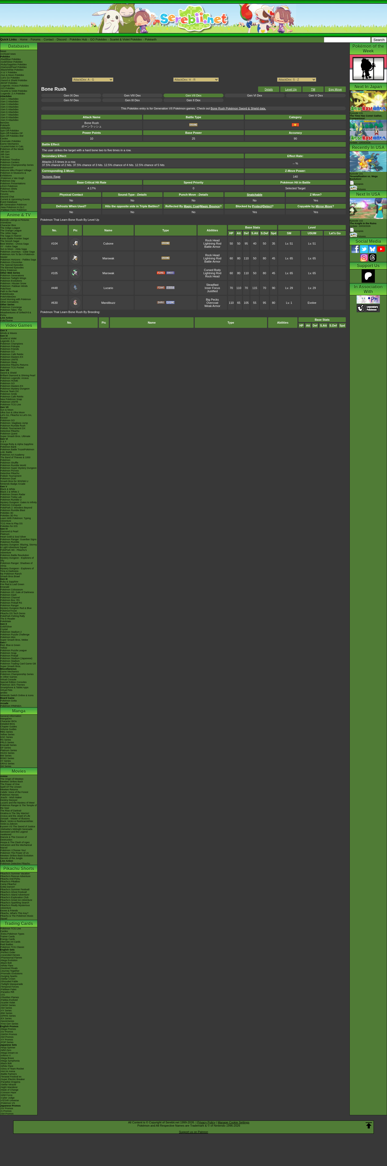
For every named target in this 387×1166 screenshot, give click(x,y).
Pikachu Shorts (18, 868)
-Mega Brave (7, 1058)
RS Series (5, 739)
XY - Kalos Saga (9, 246)
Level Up (290, 89)
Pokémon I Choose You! (13, 850)
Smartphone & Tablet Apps (14, 687)
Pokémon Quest (8, 433)
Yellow (3, 647)
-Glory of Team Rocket (12, 1068)
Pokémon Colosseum (11, 589)
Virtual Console (8, 679)
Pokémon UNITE (9, 359)
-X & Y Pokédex (8, 72)
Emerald (4, 587)
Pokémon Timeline (10, 159)
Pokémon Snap (8, 653)
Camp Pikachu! (8, 884)
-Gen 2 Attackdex (9, 101)
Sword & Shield (8, 372)
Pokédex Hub (78, 39)
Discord (62, 39)
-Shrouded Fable (9, 981)
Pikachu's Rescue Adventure (15, 876)
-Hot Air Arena (7, 1071)
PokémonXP (6, 167)
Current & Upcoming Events (15, 199)
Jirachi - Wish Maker (11, 797)
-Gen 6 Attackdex (9, 112)
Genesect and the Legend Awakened (14, 833)
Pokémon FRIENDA (10, 706)
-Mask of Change (9, 1090)
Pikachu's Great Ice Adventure (16, 900)
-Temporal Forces (9, 986)
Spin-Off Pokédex (9, 130)
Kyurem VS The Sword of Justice (17, 826)
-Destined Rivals (9, 968)
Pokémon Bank (8, 447)
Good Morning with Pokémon (15, 299)
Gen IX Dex (71, 95)
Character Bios (8, 225)
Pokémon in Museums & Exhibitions (13, 174)
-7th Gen (5, 157)
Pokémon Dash (8, 595)
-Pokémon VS (7, 1103)
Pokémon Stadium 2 (11, 632)
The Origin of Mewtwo (12, 779)
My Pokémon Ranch (11, 573)
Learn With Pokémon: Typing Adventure (15, 519)
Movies (19, 771)
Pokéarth (150, 39)
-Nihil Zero (5, 1050)
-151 (2, 994)
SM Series (5, 766)
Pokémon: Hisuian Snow (13, 283)
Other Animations (9, 302)
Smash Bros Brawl (10, 576)
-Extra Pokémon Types (12, 934)
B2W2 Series (7, 758)
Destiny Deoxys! (8, 800)
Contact (49, 39)
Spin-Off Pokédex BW (11, 136)
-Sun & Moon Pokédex (12, 75)
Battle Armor (212, 246)
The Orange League (11, 230)
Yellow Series (7, 734)
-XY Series (6, 1010)
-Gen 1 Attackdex (9, 99)
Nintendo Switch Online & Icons (17, 695)
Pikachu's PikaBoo (10, 881)
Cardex (4, 138)
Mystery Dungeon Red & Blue (16, 608)
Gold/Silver (6, 626)
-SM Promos (6, 1037)
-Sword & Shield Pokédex (13, 80)
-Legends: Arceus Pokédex (14, 85)
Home (23, 39)
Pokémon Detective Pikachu (15, 863)
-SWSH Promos (8, 1034)
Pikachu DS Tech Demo (12, 613)
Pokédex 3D (6, 513)
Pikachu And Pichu (10, 879)
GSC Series (6, 737)
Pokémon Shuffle (9, 462)
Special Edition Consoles (13, 682)
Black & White (7, 489)
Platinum (5, 534)
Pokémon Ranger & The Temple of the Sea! (18, 806)
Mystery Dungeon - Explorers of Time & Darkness (17, 569)
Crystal (4, 629)
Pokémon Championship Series (17, 165)
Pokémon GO (7, 351)
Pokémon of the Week (12, 149)
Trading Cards (18, 923)
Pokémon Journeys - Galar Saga (17, 251)
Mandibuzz (108, 302)
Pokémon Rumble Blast (12, 510)
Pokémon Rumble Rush (12, 425)
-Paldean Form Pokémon (13, 210)
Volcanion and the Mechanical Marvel (16, 846)
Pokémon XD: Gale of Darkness (17, 592)
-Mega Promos (8, 1029)
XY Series (5, 761)
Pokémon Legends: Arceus (14, 378)
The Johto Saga (8, 233)
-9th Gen (5, 151)
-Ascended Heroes (10, 955)
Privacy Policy (206, 1122)
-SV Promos (6, 1031)
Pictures (358, 189)
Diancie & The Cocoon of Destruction (13, 838)
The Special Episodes (11, 265)
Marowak (108, 258)
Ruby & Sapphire (9, 581)
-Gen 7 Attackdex (9, 114)
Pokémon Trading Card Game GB (18, 663)
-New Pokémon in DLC (12, 207)
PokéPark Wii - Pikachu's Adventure (13, 551)
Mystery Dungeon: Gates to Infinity (18, 502)
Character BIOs (8, 721)
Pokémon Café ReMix (12, 354)
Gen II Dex (193, 100)
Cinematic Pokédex (10, 141)
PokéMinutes (7, 294)
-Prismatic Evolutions (11, 973)
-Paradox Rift (7, 992)
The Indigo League (10, 228)
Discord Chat (7, 196)
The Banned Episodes (12, 267)
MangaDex (6, 718)
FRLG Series (7, 742)
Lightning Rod (212, 243)
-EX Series (6, 1018)
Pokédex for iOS (9, 526)
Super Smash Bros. (10, 666)
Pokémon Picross (9, 470)
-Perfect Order (7, 952)
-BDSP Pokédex (8, 83)
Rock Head (212, 240)
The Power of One (10, 784)
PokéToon (5, 288)
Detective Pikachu (9, 431)
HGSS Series (7, 753)
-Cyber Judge (7, 1097)
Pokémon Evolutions (11, 280)
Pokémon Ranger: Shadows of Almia (16, 564)
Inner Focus (212, 288)
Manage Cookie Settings (233, 1122)
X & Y (3, 441)
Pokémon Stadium (10, 661)
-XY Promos (6, 1039)
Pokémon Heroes (9, 794)
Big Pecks (212, 299)
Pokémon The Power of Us (14, 853)
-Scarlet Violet (7, 1002)
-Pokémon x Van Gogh (12, 178)
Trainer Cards (7, 936)
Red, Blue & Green (10, 645)
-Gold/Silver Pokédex (11, 62)
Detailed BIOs (7, 724)
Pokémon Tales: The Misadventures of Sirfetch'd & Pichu (15, 312)
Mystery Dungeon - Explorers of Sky (17, 559)
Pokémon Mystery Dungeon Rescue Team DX (15, 390)
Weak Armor (212, 305)
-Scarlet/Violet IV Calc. (12, 146)
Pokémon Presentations (13, 183)
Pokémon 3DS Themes (12, 684)
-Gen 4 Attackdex (9, 106)
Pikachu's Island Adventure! (14, 894)
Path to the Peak (9, 291)
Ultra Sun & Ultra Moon (12, 412)
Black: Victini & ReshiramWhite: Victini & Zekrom (17, 822)
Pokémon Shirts (8, 188)
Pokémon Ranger (9, 605)
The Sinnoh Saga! (9, 241)
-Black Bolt (6, 963)
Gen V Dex (316, 95)
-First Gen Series (9, 1023)
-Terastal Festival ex (10, 1076)
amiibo (3, 692)
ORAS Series (7, 763)
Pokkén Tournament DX (12, 428)
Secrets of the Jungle (11, 858)
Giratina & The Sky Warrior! (14, 813)
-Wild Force (6, 1095)
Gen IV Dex (71, 100)
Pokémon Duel (8, 478)
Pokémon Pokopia (10, 346)
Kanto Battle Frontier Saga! (14, 238)
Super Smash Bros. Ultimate (15, 436)
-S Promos (6, 1111)
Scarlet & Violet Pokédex (126, 39)
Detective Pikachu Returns (14, 365)
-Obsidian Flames (9, 997)
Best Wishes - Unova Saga (14, 243)
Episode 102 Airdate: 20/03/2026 (363, 223)
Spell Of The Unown (10, 787)
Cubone (108, 243)
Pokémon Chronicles (11, 262)
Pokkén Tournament (10, 476)
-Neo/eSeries (7, 1021)
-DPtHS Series (8, 1015)
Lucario (108, 288)
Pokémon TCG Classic (12, 947)
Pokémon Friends (9, 349)
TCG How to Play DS (11, 523)
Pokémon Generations (12, 275)
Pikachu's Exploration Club (14, 897)
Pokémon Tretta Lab (11, 497)
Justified (212, 291)
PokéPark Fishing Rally (12, 616)
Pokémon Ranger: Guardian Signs (18, 539)
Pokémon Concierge (11, 307)
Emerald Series (8, 745)
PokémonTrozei (8, 610)
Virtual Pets (6, 690)
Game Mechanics (9, 144)
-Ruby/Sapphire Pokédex (13, 64)
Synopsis (356, 231)
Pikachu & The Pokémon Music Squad (16, 917)
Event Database (8, 202)
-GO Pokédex (7, 88)
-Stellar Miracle (8, 1084)
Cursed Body (212, 270)
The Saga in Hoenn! (10, 236)
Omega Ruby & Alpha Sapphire (16, 444)
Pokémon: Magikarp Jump (14, 423)
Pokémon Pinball (9, 655)
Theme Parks (7, 191)
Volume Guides (8, 729)
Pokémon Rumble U (11, 499)
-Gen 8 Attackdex (9, 117)
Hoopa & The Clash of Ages (15, 842)
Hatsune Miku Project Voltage (15, 170)
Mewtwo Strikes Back (11, 781)
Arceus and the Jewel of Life (15, 816)
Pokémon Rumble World (13, 465)
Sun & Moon (6, 409)
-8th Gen (5, 154)
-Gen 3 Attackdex (9, 104)
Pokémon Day (7, 181)
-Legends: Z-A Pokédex (12, 93)
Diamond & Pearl (9, 531)
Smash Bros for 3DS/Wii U (14, 481)
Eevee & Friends (9, 910)
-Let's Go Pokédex (10, 77)
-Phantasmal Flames (11, 957)
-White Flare (6, 965)
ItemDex (4, 122)
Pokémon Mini (7, 637)
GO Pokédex (98, 39)
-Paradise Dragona (10, 1082)
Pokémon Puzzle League (13, 650)
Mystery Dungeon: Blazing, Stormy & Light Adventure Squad (18, 546)
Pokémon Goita (8, 700)
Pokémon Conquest (10, 505)
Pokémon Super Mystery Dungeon (18, 468)
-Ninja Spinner (7, 1047)
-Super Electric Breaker (12, 1079)
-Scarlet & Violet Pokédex (13, 91)
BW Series (6, 755)
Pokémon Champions (11, 343)
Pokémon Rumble (9, 542)
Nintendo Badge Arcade (12, 484)
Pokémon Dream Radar (12, 494)
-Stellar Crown (7, 978)
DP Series (5, 747)
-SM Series (6, 1008)
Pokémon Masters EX (11, 357)
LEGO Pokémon (9, 186)
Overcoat (212, 302)
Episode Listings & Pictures (14, 220)
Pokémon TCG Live (10, 404)
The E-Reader (7, 618)
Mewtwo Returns (9, 789)
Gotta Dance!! (7, 886)
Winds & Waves (8, 333)
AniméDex (5, 222)
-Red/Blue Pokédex (10, 59)
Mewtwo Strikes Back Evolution (16, 855)
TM (313, 89)
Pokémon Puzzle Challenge (15, 634)
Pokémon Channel (10, 597)
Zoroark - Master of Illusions (15, 818)
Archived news (8, 54)
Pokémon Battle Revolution (14, 555)
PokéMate (5, 621)
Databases (18, 46)
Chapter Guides (8, 726)
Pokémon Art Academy (12, 454)
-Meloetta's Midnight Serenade (16, 829)
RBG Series (6, 732)
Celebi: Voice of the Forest (14, 792)
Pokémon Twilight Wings (13, 278)
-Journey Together (9, 971)
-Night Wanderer (9, 1087)
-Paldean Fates (8, 989)
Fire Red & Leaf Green (12, 584)
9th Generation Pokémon (13, 204)
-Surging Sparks (8, 976)
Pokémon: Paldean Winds (14, 286)
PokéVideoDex (8, 296)
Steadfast (212, 284)
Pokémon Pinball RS (11, 603)
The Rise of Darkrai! (10, 810)
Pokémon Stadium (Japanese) (16, 658)
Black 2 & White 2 (9, 491)
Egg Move (335, 89)
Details (269, 89)
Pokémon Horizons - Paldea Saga (18, 259)
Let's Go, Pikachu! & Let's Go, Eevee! (16, 416)
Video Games (18, 325)
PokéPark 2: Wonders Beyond (16, 507)
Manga (19, 711)
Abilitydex (5, 128)
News (3, 51)
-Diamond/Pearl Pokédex (13, 67)
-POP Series (6, 1042)
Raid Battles (6, 944)
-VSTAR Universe (9, 1100)
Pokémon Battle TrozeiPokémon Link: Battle (17, 450)
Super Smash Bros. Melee (14, 640)
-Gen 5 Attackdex (9, 109)
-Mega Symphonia (10, 1060)
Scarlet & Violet (8, 338)
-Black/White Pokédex (12, 69)
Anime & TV (19, 215)
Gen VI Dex (254, 95)
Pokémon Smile (8, 394)
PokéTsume (6, 320)
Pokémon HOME (9, 380)
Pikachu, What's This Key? (14, 913)
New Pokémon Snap (11, 399)
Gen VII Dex (194, 95)
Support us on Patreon (193, 1131)
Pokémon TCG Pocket (12, 367)
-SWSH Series (8, 1005)
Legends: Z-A (7, 341)
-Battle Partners (8, 1074)
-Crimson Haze (8, 1092)
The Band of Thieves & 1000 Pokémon (15, 458)
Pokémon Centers (9, 162)
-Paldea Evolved (9, 1000)
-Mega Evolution (8, 960)
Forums (35, 39)
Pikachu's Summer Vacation (15, 873)
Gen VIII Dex (132, 95)
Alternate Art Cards (10, 941)
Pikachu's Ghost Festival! (13, 892)
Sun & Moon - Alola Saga (13, 249)
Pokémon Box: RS (10, 600)
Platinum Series (8, 750)
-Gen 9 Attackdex (9, 120)
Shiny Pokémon (8, 270)
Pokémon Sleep (8, 362)
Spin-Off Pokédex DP (11, 133)
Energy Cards (7, 939)
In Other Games (8, 677)
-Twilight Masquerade (11, 984)
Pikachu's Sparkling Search (14, 902)
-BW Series (6, 1013)
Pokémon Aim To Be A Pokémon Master (17, 255)
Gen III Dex (132, 100)
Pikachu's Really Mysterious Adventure (15, 906)
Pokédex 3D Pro (9, 515)
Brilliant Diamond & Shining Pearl (17, 375)
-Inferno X (5, 1055)
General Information (10, 716)
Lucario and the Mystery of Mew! (17, 802)
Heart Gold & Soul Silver (13, 536)
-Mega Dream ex (9, 1053)
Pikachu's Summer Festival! (15, 889)
